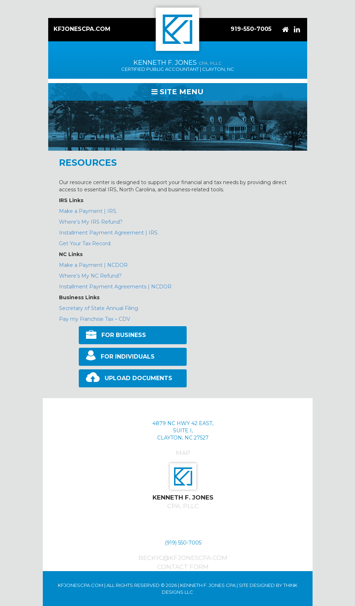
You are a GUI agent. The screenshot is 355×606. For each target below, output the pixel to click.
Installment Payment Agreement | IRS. (109, 232)
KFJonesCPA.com (82, 29)
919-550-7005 (251, 29)
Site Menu (177, 91)
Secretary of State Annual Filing (98, 308)
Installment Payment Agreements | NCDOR (115, 286)
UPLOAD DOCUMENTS (138, 378)
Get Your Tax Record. (85, 243)
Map (183, 452)
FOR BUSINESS (123, 335)
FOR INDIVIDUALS (128, 356)
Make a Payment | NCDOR (93, 265)
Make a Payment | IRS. (88, 211)
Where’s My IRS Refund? (91, 222)
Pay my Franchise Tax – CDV (94, 319)
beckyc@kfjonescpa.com (182, 557)
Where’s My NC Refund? (90, 276)
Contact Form (183, 566)
